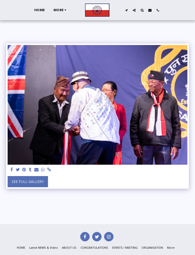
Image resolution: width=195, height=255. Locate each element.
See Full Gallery (28, 181)
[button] (126, 10)
